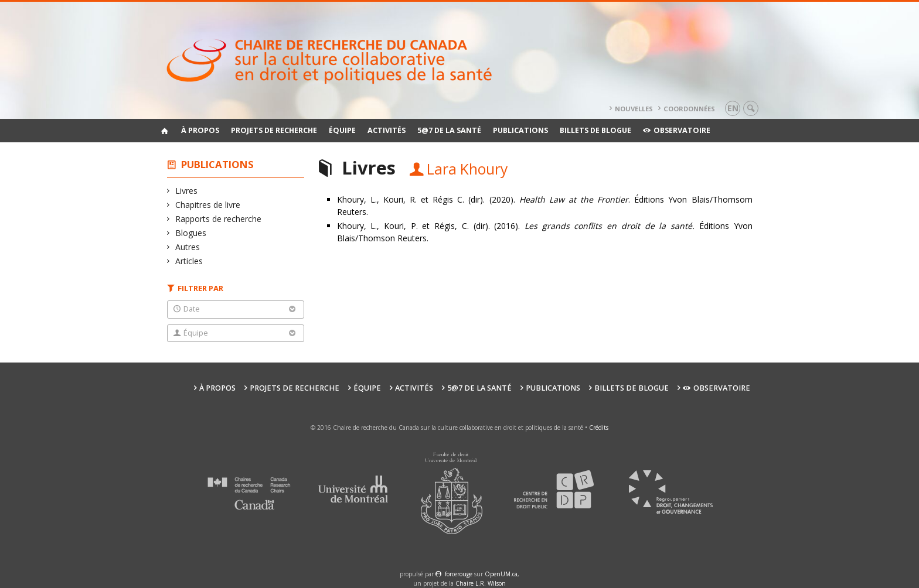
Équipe (342, 130)
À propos (200, 130)
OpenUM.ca (501, 574)
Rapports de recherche (218, 218)
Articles (189, 260)
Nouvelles (634, 108)
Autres (188, 246)
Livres (187, 190)
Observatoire (676, 130)
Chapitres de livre (208, 204)
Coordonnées (689, 108)
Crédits (598, 427)
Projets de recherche (274, 130)
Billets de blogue (595, 130)
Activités (386, 130)
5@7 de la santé (449, 130)
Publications (520, 130)
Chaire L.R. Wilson (480, 583)
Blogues (191, 232)
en (732, 108)
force (458, 574)
